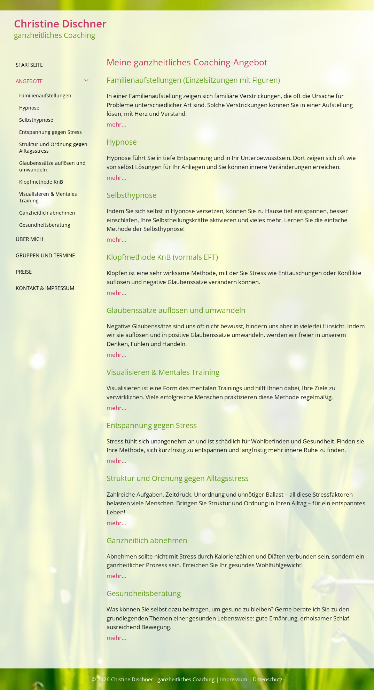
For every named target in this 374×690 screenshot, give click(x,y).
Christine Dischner (60, 23)
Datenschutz (267, 679)
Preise (24, 271)
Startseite (29, 64)
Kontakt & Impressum (45, 287)
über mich (29, 238)
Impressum (233, 679)
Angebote (57, 81)
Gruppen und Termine (45, 255)
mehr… (116, 124)
